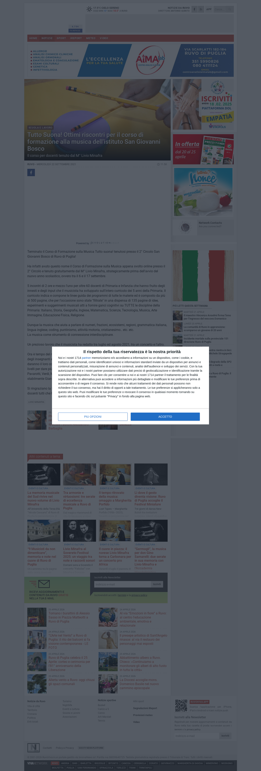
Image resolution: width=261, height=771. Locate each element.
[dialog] (130, 385)
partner (86, 357)
